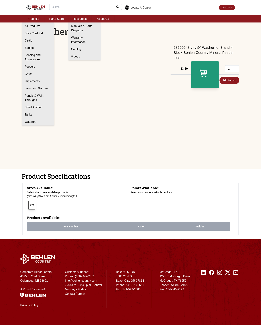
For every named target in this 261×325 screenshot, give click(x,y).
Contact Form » (75, 293)
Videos (75, 56)
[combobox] (85, 7)
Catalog (76, 49)
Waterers (30, 121)
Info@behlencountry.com (81, 280)
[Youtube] (236, 290)
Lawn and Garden (36, 88)
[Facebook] (211, 290)
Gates (28, 73)
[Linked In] (203, 290)
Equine (29, 47)
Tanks (28, 114)
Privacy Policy (29, 305)
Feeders (30, 66)
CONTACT (227, 7)
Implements (32, 81)
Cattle (28, 40)
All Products (32, 26)
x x (32, 205)
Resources (80, 18)
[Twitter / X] (227, 290)
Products (33, 18)
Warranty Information (78, 40)
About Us (103, 18)
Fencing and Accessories (33, 57)
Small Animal (33, 107)
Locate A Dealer (138, 8)
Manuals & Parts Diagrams (81, 28)
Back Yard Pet (34, 33)
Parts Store (56, 18)
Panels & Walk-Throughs (34, 98)
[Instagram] (219, 290)
